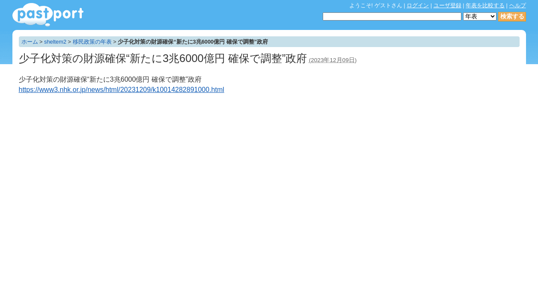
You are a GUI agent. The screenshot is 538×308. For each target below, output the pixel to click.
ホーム (29, 41)
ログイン (418, 5)
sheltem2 (55, 41)
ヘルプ (517, 5)
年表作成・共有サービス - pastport (47, 15)
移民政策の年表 (92, 41)
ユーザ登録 (447, 5)
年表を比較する (485, 5)
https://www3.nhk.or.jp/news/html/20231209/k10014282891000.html (121, 89)
